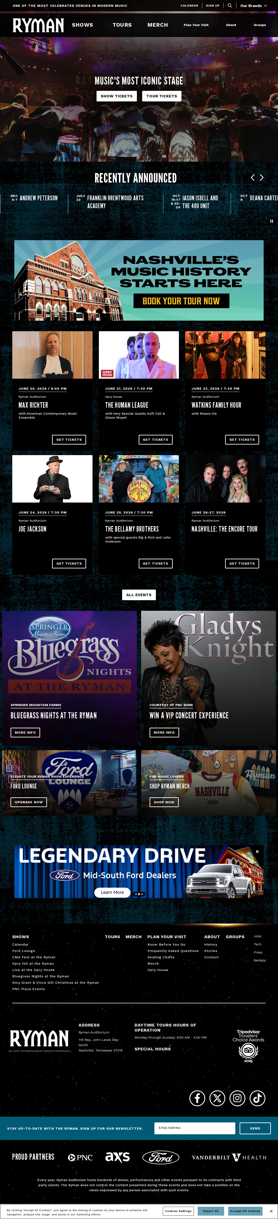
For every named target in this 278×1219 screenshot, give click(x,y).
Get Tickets (69, 440)
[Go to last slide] (253, 178)
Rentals (260, 960)
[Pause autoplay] (271, 221)
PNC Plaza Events (28, 989)
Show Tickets (117, 96)
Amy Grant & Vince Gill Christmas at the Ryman (55, 983)
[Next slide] (262, 178)
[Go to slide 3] (142, 894)
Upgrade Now (29, 802)
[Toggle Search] (229, 5)
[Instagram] (237, 1098)
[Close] (271, 1211)
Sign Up (213, 5)
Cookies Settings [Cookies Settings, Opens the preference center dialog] (178, 1211)
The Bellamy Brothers (132, 528)
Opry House (158, 970)
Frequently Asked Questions (173, 951)
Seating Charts (160, 957)
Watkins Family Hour (216, 404)
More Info (25, 732)
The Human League (127, 404)
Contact (211, 957)
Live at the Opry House (33, 970)
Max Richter (33, 404)
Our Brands (253, 5)
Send (255, 1128)
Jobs (257, 936)
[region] (139, 1211)
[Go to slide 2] (139, 894)
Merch (160, 25)
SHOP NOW (164, 802)
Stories (210, 951)
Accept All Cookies (245, 1211)
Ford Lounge (23, 951)
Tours (122, 25)
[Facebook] (197, 1098)
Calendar (189, 5)
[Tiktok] (257, 1098)
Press (258, 952)
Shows (82, 25)
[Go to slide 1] (136, 894)
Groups (260, 25)
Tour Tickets (161, 96)
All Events (139, 595)
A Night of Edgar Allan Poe (37, 202)
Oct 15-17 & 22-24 (242, 201)
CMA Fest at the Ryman (34, 957)
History (210, 944)
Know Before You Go (166, 944)
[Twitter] (217, 1098)
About (231, 25)
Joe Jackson (32, 528)
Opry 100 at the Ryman (33, 963)
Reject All (211, 1211)
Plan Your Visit (196, 25)
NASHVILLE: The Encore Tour (225, 528)
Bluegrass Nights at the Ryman (40, 976)
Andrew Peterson (106, 198)
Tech (258, 944)
